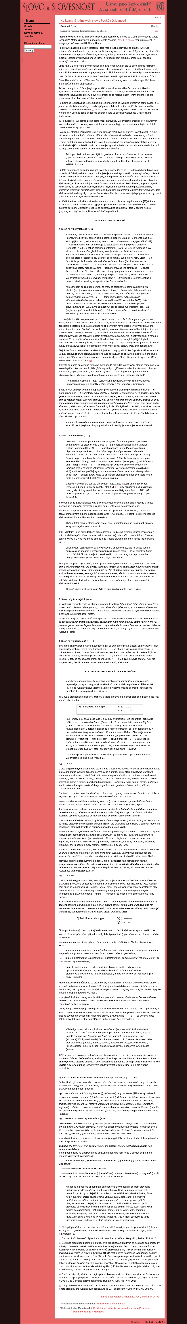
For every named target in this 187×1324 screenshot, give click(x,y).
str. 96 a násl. (126, 40)
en (156, 17)
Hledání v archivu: (34, 43)
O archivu (29, 26)
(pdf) (157, 31)
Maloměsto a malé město (111, 1303)
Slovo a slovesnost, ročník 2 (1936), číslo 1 (125, 1296)
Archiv (28, 29)
